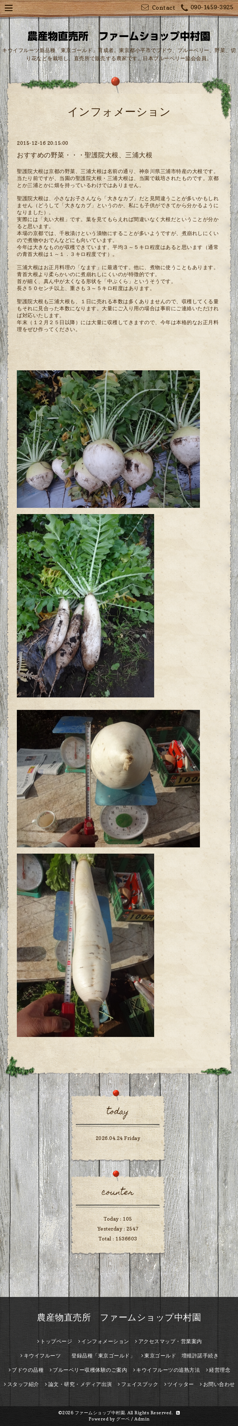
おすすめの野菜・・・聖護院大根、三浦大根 (84, 155)
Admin (142, 1419)
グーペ (123, 1419)
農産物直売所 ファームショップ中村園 (119, 1317)
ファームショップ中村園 (100, 1412)
